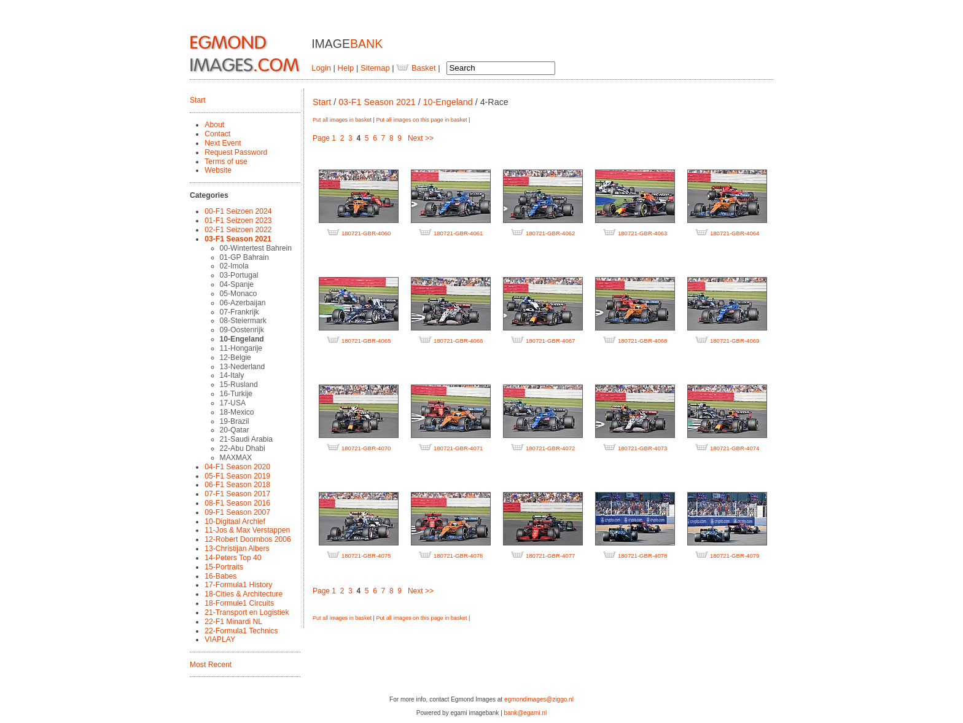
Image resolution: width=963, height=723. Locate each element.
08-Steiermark (243, 320)
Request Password (236, 152)
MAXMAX (236, 457)
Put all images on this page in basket (421, 120)
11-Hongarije (241, 348)
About (214, 124)
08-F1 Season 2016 (237, 503)
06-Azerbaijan (243, 303)
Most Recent (211, 664)
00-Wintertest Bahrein (256, 248)
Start (198, 100)
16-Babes (220, 576)
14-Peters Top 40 (233, 557)
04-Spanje (237, 284)
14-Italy (232, 375)
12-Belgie (235, 357)
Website (218, 170)
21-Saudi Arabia (246, 439)
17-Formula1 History (238, 584)
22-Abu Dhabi (242, 448)
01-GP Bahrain (244, 257)
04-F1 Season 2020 (237, 467)
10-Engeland (242, 339)
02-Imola (234, 266)
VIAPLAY (220, 639)
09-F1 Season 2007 (237, 512)
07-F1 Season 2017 (237, 494)
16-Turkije (236, 393)
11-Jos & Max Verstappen (247, 530)
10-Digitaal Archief (235, 521)
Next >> (421, 138)
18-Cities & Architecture (244, 594)
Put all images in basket (342, 120)
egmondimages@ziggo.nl (539, 699)
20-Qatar (234, 430)
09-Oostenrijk (242, 330)
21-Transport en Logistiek (247, 612)
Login (321, 67)
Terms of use (226, 161)
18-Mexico (237, 412)
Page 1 (324, 138)
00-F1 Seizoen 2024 (238, 211)
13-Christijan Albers (237, 548)
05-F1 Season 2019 (237, 476)
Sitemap (375, 67)
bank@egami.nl (525, 712)
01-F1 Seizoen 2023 (238, 220)
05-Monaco (238, 293)
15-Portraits (224, 567)
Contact (217, 134)
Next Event (223, 143)
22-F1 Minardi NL (233, 621)
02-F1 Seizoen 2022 (238, 229)
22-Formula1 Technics (241, 631)
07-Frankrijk (239, 312)
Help (346, 67)
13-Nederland (242, 366)
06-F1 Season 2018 (237, 484)
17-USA (233, 403)
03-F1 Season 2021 (238, 239)
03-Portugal (239, 275)
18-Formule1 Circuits (239, 603)
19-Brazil (234, 421)
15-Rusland (239, 384)
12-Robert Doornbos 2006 (247, 539)
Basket (415, 67)
